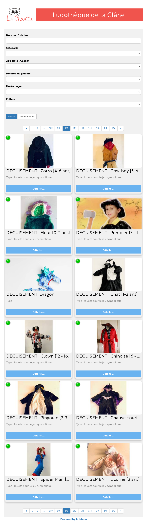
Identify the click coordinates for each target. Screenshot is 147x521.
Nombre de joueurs (18, 73)
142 (74, 128)
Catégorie (12, 48)
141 (66, 128)
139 (51, 128)
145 (97, 128)
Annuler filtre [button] (27, 116)
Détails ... (39, 189)
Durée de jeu (14, 86)
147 (113, 128)
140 (58, 128)
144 (90, 128)
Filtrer (11, 116)
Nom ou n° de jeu (17, 35)
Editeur (10, 99)
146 (105, 128)
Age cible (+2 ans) (17, 61)
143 (82, 128)
